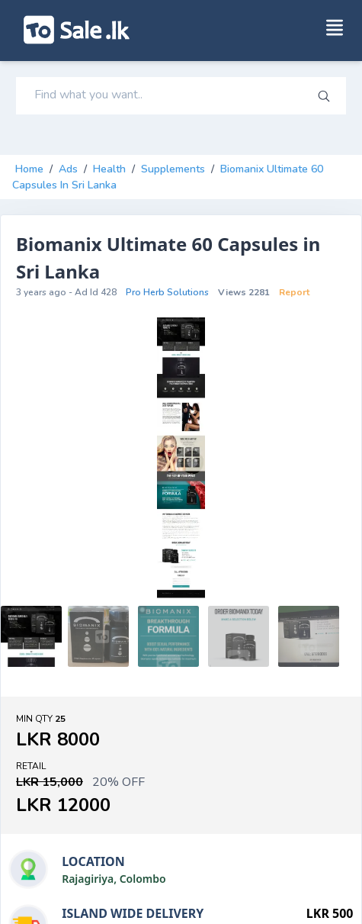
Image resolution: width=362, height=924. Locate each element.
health (109, 169)
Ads (68, 169)
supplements (173, 169)
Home (29, 169)
